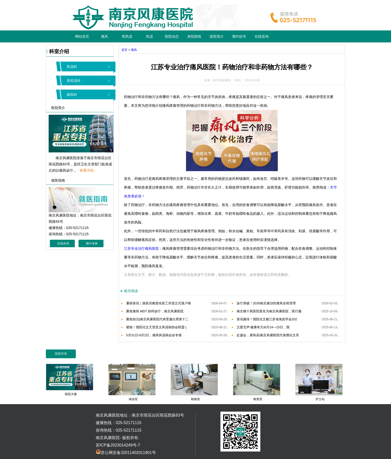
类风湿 (127, 36)
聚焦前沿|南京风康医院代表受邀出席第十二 (157, 319)
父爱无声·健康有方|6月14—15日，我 (263, 327)
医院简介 (217, 36)
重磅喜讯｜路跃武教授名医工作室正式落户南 (158, 303)
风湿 (149, 36)
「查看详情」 (86, 170)
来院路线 (194, 36)
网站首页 (82, 36)
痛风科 (72, 95)
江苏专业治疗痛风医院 (141, 248)
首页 (124, 50)
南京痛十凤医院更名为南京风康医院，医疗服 (269, 311)
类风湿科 (74, 81)
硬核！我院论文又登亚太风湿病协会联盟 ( (156, 327)
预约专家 (92, 243)
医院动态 (172, 36)
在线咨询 (262, 36)
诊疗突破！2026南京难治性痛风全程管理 (266, 303)
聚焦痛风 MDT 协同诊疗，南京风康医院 (155, 311)
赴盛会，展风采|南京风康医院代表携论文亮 (268, 335)
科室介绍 (57, 51)
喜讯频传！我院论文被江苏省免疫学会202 (267, 319)
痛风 (104, 36)
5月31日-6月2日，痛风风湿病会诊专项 (154, 335)
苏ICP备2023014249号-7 (118, 445)
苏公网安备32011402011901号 (126, 453)
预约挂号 (239, 36)
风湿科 (72, 67)
